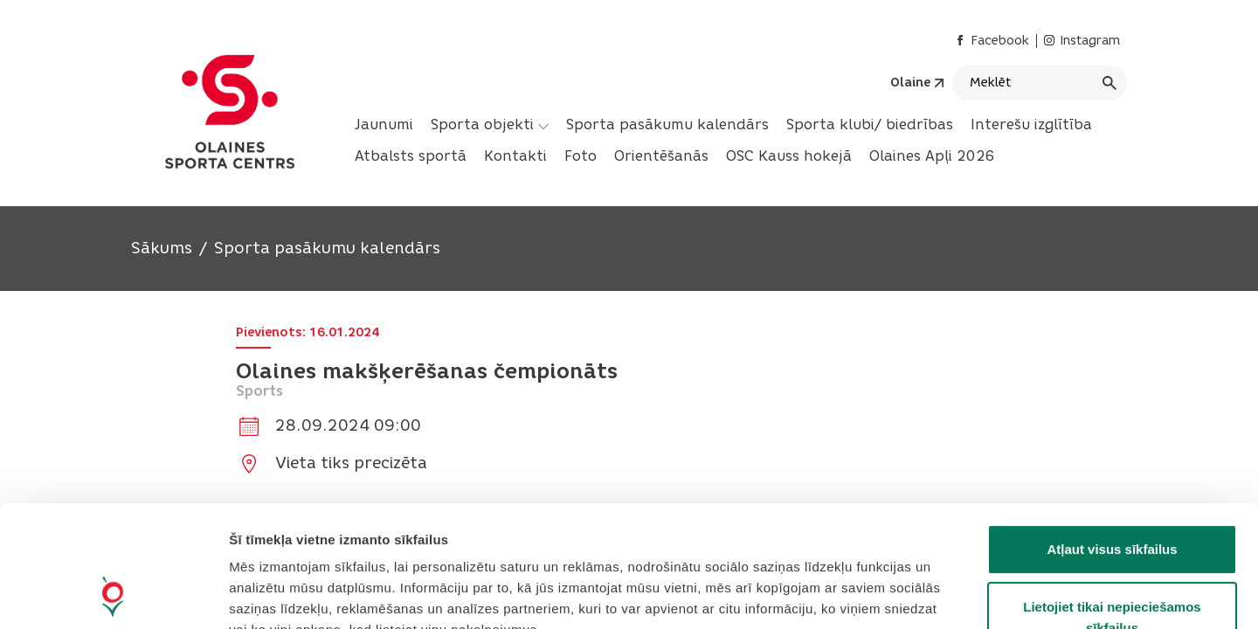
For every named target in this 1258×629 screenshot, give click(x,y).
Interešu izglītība (1031, 124)
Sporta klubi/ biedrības (869, 124)
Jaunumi (384, 124)
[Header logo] (229, 111)
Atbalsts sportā (411, 156)
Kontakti (515, 156)
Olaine (910, 82)
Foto (580, 156)
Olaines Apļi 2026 (932, 156)
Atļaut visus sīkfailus (1112, 435)
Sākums (161, 248)
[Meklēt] (1039, 83)
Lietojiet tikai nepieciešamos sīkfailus (1111, 504)
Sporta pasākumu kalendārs (667, 124)
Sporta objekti (490, 125)
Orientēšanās (661, 156)
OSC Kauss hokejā (789, 156)
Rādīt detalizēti (952, 594)
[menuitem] (384, 125)
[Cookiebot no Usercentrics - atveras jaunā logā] (113, 595)
